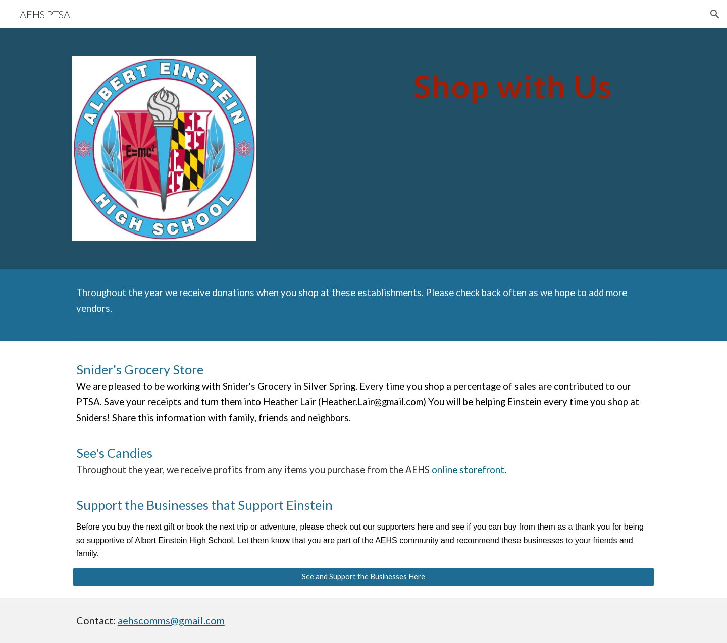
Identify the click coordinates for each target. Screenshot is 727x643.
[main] (513, 81)
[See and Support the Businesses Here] (363, 577)
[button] (715, 14)
